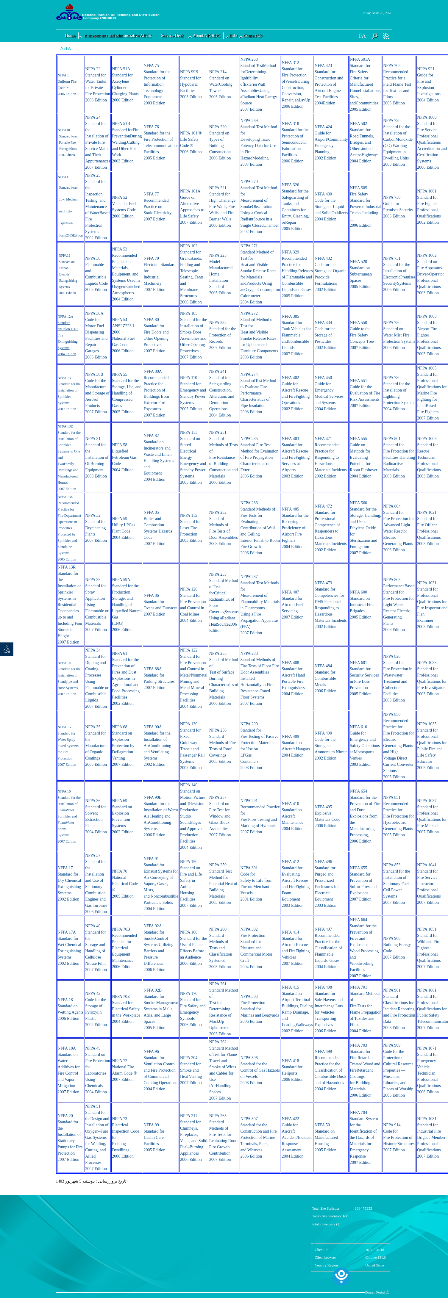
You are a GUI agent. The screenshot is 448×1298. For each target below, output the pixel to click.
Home (70, 35)
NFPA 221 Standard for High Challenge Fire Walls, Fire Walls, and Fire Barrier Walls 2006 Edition (222, 207)
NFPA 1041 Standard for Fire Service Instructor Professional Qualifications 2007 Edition (429, 884)
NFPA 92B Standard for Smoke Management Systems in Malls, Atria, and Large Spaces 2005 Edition (160, 1009)
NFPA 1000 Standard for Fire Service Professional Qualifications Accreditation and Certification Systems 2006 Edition (432, 142)
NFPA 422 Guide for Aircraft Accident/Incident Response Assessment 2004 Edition (296, 1137)
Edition (70, 155)
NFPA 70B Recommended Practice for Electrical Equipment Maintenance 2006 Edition (124, 948)
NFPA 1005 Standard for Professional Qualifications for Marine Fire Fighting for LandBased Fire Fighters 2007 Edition (432, 393)
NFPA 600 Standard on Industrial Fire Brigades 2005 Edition (362, 604)
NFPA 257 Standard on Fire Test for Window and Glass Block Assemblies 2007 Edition (220, 816)
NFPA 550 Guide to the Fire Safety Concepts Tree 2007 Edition (362, 335)
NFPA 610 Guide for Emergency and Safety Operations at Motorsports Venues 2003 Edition (365, 746)
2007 (62, 155)
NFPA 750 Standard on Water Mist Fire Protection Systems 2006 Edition (399, 335)
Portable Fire (67, 142)
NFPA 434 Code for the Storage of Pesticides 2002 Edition (325, 335)
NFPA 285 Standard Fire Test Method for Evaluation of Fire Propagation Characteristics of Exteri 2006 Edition (259, 457)
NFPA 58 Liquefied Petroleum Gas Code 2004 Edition (124, 457)
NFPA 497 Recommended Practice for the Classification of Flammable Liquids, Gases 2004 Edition (328, 948)
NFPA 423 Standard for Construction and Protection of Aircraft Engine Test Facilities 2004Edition (329, 84)
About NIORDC (206, 35)
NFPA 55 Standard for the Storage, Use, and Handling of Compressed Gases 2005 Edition (126, 393)
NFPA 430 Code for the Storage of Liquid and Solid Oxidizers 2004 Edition (331, 206)
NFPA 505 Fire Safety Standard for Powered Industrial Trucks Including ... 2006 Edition (365, 207)
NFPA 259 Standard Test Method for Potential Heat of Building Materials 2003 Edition (223, 884)
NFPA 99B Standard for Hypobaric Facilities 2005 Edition (191, 84)
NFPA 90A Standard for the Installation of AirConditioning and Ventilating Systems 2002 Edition (157, 746)
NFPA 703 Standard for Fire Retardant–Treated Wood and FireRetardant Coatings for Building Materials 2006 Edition (365, 1070)
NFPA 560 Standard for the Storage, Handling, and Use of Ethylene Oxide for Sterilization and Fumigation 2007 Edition (365, 528)
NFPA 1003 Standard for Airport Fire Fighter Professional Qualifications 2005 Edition (429, 335)
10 (68, 130)
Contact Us (252, 35)
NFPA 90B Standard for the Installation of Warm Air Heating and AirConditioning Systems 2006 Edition (160, 816)
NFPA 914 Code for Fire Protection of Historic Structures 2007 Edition (398, 1137)
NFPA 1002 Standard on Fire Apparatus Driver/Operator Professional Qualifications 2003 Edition (430, 274)
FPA (63, 130)
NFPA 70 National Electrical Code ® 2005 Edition (125, 883)
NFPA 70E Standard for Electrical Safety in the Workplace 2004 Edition (126, 1009)
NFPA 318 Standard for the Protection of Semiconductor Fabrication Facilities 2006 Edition (295, 142)
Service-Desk (172, 35)
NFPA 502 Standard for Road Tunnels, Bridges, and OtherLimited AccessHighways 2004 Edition (364, 142)
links (234, 35)
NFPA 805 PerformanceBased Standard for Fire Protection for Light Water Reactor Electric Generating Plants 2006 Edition (399, 604)
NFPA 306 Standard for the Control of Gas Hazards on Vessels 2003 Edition (260, 1070)
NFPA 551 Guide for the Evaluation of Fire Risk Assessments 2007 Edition (365, 393)
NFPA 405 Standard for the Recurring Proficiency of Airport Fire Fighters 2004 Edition (295, 528)
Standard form (68, 136)
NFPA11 (64, 177)
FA (362, 35)
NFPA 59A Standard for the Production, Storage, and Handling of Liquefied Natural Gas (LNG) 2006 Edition (127, 604)
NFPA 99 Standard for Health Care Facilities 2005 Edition (154, 1137)
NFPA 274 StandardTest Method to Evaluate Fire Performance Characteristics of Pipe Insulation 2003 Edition (258, 393)
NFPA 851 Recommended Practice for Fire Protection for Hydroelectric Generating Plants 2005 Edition (398, 816)
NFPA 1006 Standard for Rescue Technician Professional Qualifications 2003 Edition (429, 457)
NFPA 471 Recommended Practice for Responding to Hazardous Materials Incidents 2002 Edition (331, 457)
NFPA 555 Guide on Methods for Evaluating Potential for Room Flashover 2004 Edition (363, 457)
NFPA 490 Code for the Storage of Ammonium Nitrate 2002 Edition (331, 745)
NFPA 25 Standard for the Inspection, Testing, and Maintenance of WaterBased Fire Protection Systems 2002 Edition (97, 206)
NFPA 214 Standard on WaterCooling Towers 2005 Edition (220, 84)
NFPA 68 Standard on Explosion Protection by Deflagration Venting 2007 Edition (123, 746)
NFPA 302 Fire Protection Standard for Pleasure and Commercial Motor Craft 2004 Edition (256, 948)
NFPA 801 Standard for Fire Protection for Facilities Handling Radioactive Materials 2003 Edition (399, 457)
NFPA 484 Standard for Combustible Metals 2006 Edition (325, 678)
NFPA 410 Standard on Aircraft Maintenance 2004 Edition (292, 816)
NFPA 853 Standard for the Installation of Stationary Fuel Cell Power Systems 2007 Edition (396, 884)
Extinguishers (68, 149)
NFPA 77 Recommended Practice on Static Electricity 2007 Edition (157, 206)
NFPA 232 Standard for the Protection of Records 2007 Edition (222, 335)
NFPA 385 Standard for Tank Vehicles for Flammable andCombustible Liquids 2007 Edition (296, 335)
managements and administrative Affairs (118, 35)
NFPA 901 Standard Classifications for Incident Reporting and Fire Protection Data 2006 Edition (399, 1009)
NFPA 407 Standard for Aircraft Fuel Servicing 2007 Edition (292, 604)
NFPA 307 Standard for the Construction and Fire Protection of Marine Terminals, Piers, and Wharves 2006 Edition (258, 1137)
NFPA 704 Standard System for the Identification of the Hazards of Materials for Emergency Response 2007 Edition (364, 1137)
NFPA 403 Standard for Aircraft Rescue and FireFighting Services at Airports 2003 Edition (296, 457)
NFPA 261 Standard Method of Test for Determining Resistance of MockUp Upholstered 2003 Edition (223, 1009)
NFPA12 (64, 255)
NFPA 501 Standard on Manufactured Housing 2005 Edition (326, 1137)
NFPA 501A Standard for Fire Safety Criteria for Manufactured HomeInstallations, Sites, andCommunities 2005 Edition (365, 84)
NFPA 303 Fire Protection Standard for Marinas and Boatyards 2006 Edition (259, 1009)
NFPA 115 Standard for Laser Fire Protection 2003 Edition (191, 528)
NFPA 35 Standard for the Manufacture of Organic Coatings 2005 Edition (96, 746)
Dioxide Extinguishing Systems (68, 280)
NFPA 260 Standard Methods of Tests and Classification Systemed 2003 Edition (220, 948)
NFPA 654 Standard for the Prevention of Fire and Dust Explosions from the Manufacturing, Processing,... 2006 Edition (365, 816)
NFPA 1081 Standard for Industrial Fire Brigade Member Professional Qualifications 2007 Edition (431, 1137)
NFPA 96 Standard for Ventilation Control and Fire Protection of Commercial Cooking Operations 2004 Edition (160, 1070)
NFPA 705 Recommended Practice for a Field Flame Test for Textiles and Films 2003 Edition (397, 84)
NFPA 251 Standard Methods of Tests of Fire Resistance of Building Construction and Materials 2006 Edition (223, 457)
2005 (61, 293)
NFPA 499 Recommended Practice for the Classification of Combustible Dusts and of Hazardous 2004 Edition (330, 1070)
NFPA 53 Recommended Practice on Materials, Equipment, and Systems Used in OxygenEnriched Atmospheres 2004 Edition (126, 274)
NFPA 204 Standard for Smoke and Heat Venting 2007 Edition (191, 1070)
